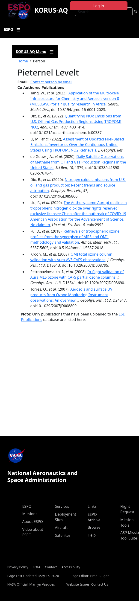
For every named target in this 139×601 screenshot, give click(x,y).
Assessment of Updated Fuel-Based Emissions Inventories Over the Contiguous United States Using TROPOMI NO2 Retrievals (77, 145)
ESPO (27, 506)
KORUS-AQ (51, 10)
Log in (98, 5)
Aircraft (61, 527)
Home (23, 61)
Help (92, 535)
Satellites (62, 535)
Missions (29, 513)
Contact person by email (51, 82)
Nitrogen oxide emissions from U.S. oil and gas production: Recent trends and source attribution (78, 185)
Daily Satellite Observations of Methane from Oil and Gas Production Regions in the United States (78, 162)
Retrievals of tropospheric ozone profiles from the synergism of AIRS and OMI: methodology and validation (75, 237)
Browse (94, 527)
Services (62, 506)
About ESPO (32, 521)
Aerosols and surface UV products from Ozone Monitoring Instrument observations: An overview (71, 295)
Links (92, 506)
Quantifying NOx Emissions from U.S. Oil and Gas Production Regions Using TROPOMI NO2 (75, 122)
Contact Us (99, 584)
